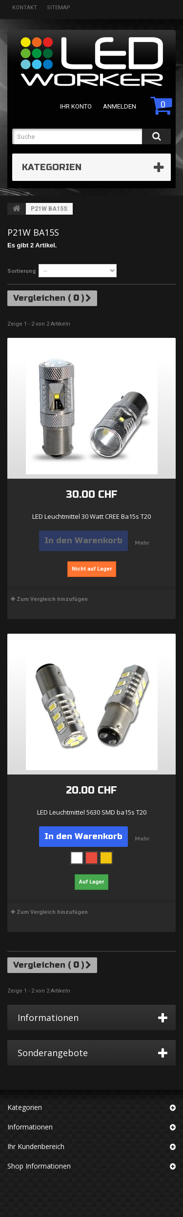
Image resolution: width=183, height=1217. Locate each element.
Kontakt (24, 7)
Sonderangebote (53, 1053)
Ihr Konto (76, 106)
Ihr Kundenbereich (35, 1146)
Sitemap (58, 7)
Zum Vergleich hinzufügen (52, 599)
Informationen (48, 1017)
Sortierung (21, 271)
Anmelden (119, 106)
